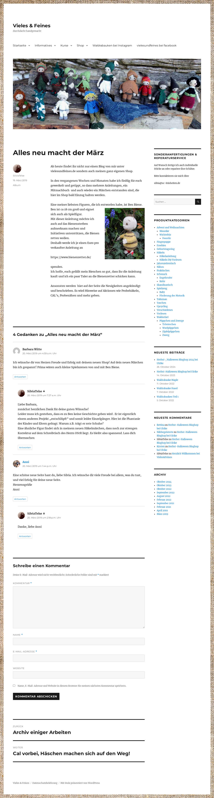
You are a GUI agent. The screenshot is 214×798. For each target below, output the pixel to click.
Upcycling (162, 306)
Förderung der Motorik (172, 295)
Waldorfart (163, 317)
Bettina (161, 425)
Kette (162, 281)
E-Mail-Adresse (25, 651)
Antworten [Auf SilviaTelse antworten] (25, 447)
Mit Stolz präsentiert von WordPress (80, 783)
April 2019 (162, 510)
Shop (80, 45)
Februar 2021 (164, 506)
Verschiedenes (165, 310)
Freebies (161, 245)
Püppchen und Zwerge (171, 320)
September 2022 (165, 492)
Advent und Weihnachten (170, 227)
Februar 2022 (164, 499)
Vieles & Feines (31, 26)
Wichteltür (165, 234)
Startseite (19, 45)
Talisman (162, 299)
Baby (162, 292)
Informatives (43, 45)
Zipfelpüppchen (171, 331)
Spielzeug (162, 288)
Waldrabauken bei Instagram (112, 45)
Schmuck (162, 274)
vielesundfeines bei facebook (157, 45)
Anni (25, 462)
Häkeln (161, 252)
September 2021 (165, 503)
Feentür (166, 238)
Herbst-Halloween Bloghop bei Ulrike (177, 371)
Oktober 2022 (164, 489)
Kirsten (161, 446)
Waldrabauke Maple (167, 380)
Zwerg (165, 335)
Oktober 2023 (164, 485)
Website (19, 668)
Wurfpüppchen (170, 328)
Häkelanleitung (167, 256)
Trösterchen (169, 324)
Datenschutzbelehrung (44, 783)
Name (18, 634)
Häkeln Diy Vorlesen (170, 259)
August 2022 (163, 496)
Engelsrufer (165, 277)
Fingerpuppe (164, 241)
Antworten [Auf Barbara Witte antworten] (20, 376)
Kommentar (22, 583)
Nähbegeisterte (165, 432)
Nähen (160, 267)
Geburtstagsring (166, 249)
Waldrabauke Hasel (167, 388)
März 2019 (162, 514)
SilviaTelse (18, 175)
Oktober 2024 (164, 481)
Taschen (161, 302)
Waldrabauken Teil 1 (168, 396)
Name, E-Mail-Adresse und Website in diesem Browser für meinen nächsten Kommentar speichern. (72, 685)
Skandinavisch (165, 284)
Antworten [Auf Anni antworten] (20, 499)
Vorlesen (161, 313)
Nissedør (164, 231)
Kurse (64, 45)
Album (17, 185)
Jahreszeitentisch (166, 263)
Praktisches (163, 270)
